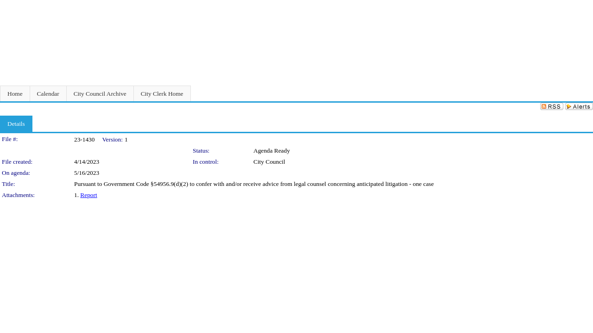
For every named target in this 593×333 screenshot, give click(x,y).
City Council (269, 161)
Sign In (582, 5)
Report (88, 194)
